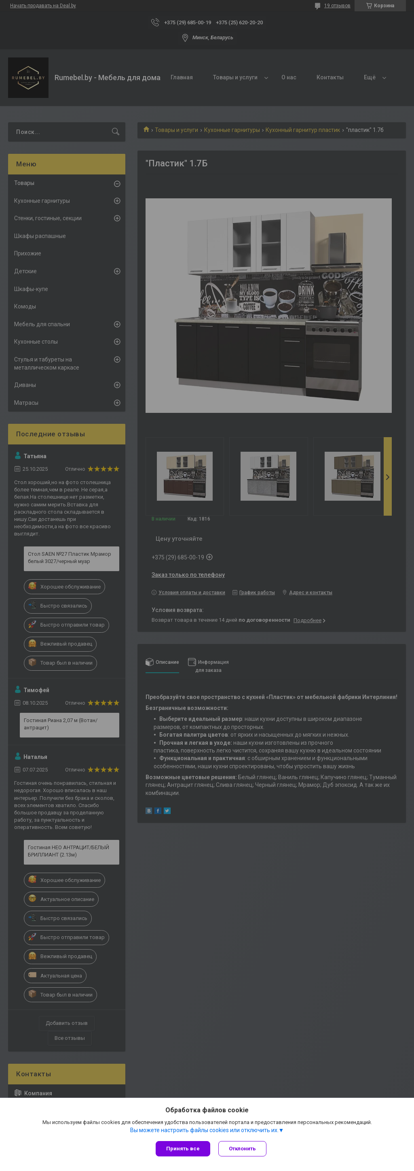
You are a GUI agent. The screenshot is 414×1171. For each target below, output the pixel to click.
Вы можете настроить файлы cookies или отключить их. (204, 1130)
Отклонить (242, 1148)
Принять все (183, 1148)
